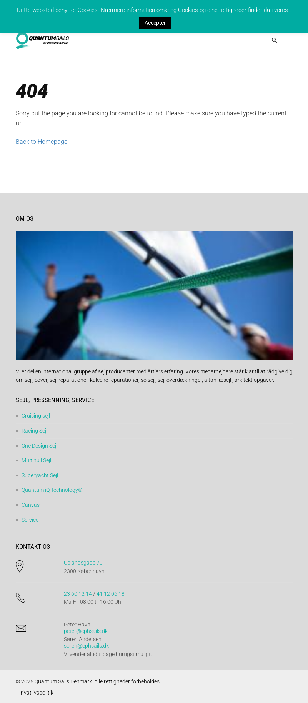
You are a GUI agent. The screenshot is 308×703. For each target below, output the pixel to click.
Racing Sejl (34, 431)
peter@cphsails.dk (86, 631)
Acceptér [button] (155, 23)
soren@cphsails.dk (86, 646)
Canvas (31, 505)
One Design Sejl (39, 446)
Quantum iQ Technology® (52, 490)
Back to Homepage (41, 141)
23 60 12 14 (78, 594)
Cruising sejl (36, 416)
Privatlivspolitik (35, 693)
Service (30, 520)
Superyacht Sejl (40, 475)
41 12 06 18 (111, 594)
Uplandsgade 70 (83, 563)
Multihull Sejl (36, 460)
